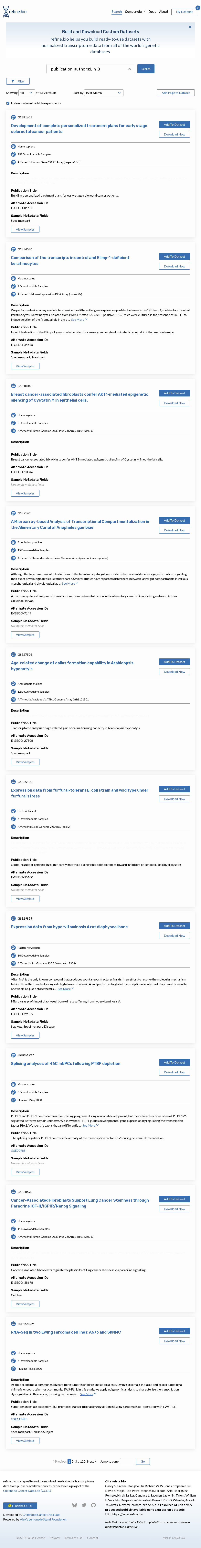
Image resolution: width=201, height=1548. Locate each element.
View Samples (25, 229)
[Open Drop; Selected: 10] (26, 92)
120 (82, 1461)
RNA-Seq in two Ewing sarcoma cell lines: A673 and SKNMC (66, 1332)
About (163, 12)
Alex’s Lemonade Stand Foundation (43, 1519)
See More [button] (79, 319)
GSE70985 (18, 1150)
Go (143, 1461)
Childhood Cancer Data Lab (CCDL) (27, 1490)
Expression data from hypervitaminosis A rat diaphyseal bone (69, 927)
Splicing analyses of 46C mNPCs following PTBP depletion (65, 1063)
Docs (152, 12)
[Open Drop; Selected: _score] (103, 92)
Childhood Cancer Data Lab (41, 1514)
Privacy (55, 1538)
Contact (92, 1538)
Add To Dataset (174, 124)
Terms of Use (73, 1538)
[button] (129, 68)
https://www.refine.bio (127, 1514)
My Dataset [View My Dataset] (184, 12)
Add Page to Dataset (176, 92)
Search (116, 12)
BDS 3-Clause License (30, 1538)
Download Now (174, 134)
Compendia (133, 12)
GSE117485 (19, 1419)
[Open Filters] (18, 81)
